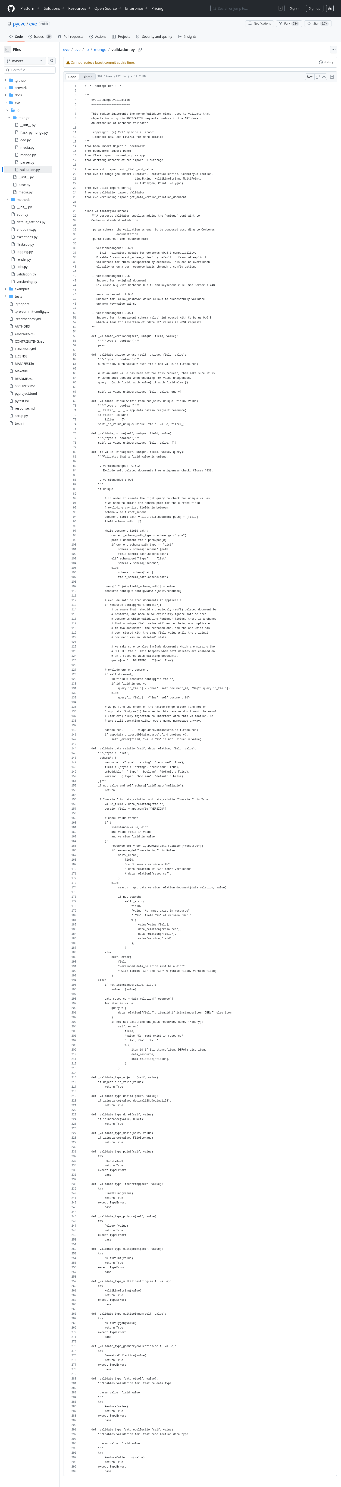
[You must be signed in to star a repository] (318, 23)
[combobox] (38, 69)
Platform (30, 8)
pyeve (19, 24)
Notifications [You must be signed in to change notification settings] (259, 23)
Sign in (295, 8)
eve (33, 24)
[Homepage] (11, 8)
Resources (79, 8)
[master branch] (32, 60)
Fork (289, 23)
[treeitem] (35, 169)
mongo (115, 49)
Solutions (54, 8)
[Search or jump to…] (247, 8)
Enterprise (136, 8)
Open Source (108, 8)
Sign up (314, 8)
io (102, 49)
